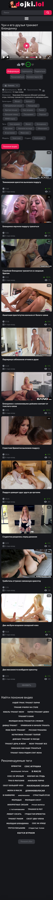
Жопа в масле (14, 790)
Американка (24, 795)
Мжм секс (25, 133)
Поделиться (40, 71)
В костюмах (10, 133)
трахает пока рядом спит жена (26, 753)
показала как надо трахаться (26, 748)
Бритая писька (11, 110)
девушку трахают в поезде (26, 739)
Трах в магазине (16, 781)
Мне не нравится (22, 64)
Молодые (17, 800)
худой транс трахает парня (26, 703)
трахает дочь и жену (15, 744)
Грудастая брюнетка (35, 814)
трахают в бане (26, 716)
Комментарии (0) (34, 77)
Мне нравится (18, 64)
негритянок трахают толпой (26, 735)
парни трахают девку (38, 712)
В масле (36, 771)
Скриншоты (27, 71)
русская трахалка (38, 730)
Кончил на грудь (36, 776)
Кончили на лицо (25, 128)
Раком (41, 110)
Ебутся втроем (26, 833)
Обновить (26, 685)
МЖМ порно (10, 119)
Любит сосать (14, 814)
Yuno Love (16, 138)
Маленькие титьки (19, 771)
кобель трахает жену (13, 712)
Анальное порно (36, 781)
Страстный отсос (41, 795)
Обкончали (42, 128)
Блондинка (41, 124)
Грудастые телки (36, 828)
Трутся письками (16, 828)
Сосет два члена (35, 819)
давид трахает (10, 725)
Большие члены (11, 114)
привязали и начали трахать (35, 725)
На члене (8, 128)
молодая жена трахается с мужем (26, 721)
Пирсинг (42, 114)
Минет (17, 101)
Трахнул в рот (35, 809)
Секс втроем (28, 110)
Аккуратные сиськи (18, 805)
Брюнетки (16, 766)
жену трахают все (38, 744)
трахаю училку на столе (26, 707)
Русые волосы (38, 805)
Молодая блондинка (17, 823)
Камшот (29, 101)
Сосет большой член (13, 785)
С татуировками (17, 809)
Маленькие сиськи (38, 785)
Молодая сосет (33, 800)
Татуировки (28, 114)
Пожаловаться (17, 77)
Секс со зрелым (15, 776)
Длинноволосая (35, 790)
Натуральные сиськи (13, 106)
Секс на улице (39, 823)
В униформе (9, 795)
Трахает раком (15, 819)
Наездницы (32, 106)
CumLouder (38, 138)
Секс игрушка (33, 766)
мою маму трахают (15, 730)
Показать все (26, 841)
